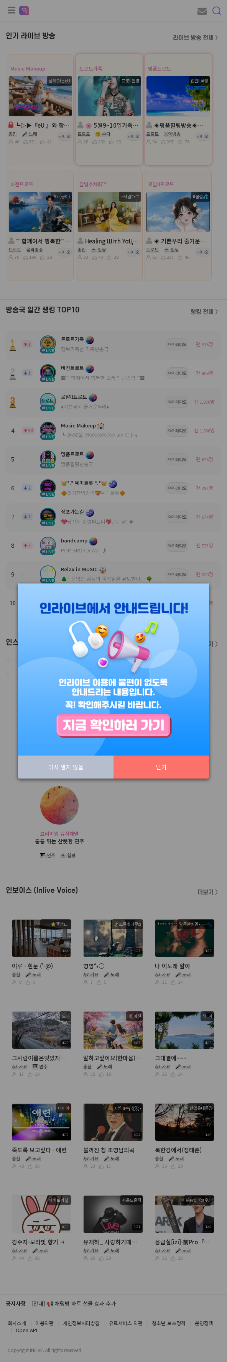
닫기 (161, 767)
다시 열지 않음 (66, 767)
